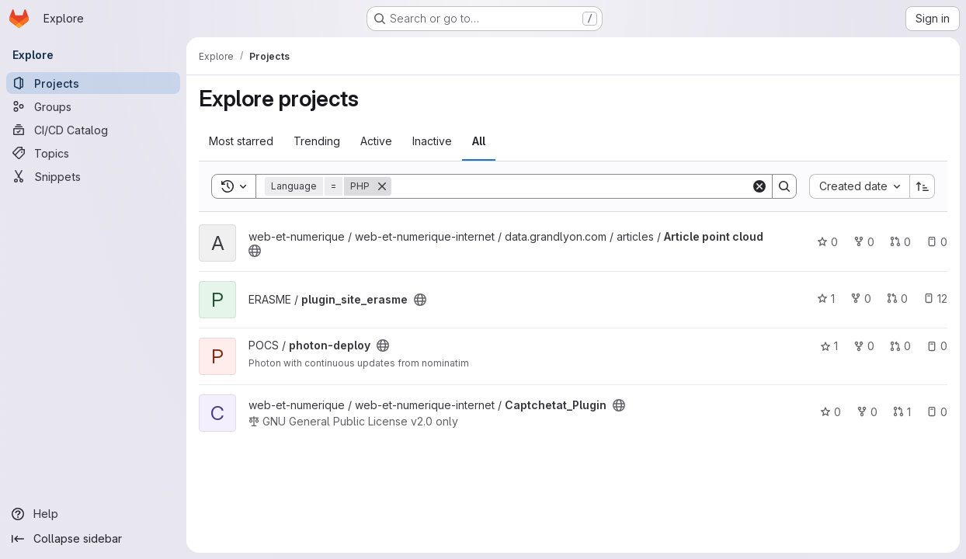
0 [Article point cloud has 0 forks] (863, 241)
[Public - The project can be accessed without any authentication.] (254, 251)
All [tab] (478, 141)
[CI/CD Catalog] (93, 130)
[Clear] (759, 186)
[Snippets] (93, 176)
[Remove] (382, 186)
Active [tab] (376, 141)
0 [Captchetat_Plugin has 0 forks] (867, 411)
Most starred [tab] (241, 141)
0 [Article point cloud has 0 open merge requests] (900, 241)
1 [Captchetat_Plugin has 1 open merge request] (902, 411)
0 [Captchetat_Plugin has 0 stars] (830, 411)
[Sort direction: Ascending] (922, 186)
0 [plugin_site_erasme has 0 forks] (860, 298)
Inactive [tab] (432, 141)
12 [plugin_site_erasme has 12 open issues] (935, 298)
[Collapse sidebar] (93, 539)
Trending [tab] (317, 141)
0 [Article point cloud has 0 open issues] (936, 241)
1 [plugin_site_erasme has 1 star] (826, 298)
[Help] (93, 514)
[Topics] (93, 153)
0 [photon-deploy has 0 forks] (863, 345)
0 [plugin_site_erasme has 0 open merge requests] (897, 298)
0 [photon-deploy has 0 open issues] (936, 345)
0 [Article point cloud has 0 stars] (827, 241)
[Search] (571, 186)
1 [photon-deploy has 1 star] (829, 345)
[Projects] (93, 83)
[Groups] (93, 106)
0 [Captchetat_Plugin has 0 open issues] (936, 411)
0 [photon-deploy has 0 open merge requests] (900, 345)
